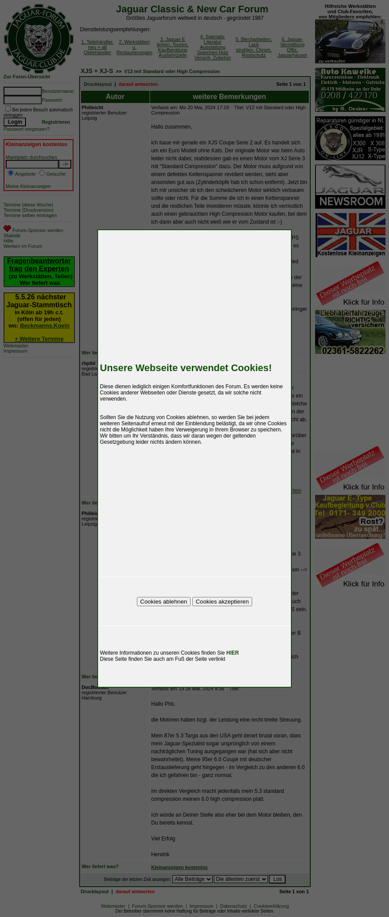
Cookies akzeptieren (222, 601)
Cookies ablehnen (163, 601)
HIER (232, 653)
